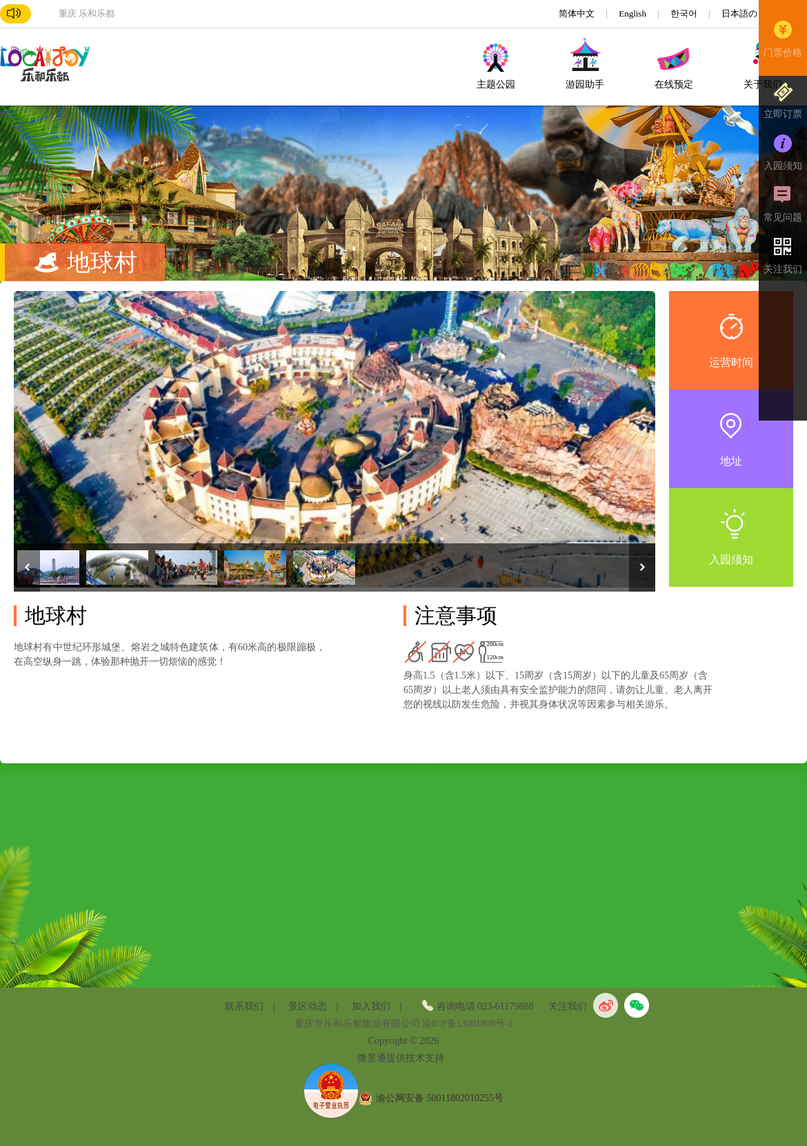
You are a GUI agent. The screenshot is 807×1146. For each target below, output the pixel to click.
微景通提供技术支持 (400, 1058)
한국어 (684, 13)
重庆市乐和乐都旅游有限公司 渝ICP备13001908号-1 (404, 1023)
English (633, 13)
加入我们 (371, 1006)
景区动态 (307, 1006)
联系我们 (244, 1006)
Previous (27, 567)
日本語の (740, 13)
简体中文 (578, 13)
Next (642, 567)
